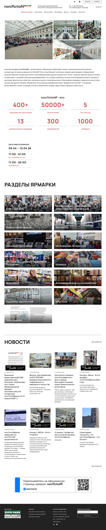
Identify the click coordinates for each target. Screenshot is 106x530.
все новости (97, 342)
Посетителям (48, 12)
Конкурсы (73, 12)
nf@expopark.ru (57, 521)
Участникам (38, 12)
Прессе (66, 12)
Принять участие (26, 12)
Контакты (82, 12)
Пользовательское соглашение (37, 511)
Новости (99, 7)
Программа (58, 12)
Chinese (97, 1)
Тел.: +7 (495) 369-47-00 (59, 519)
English (87, 1)
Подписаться (87, 515)
